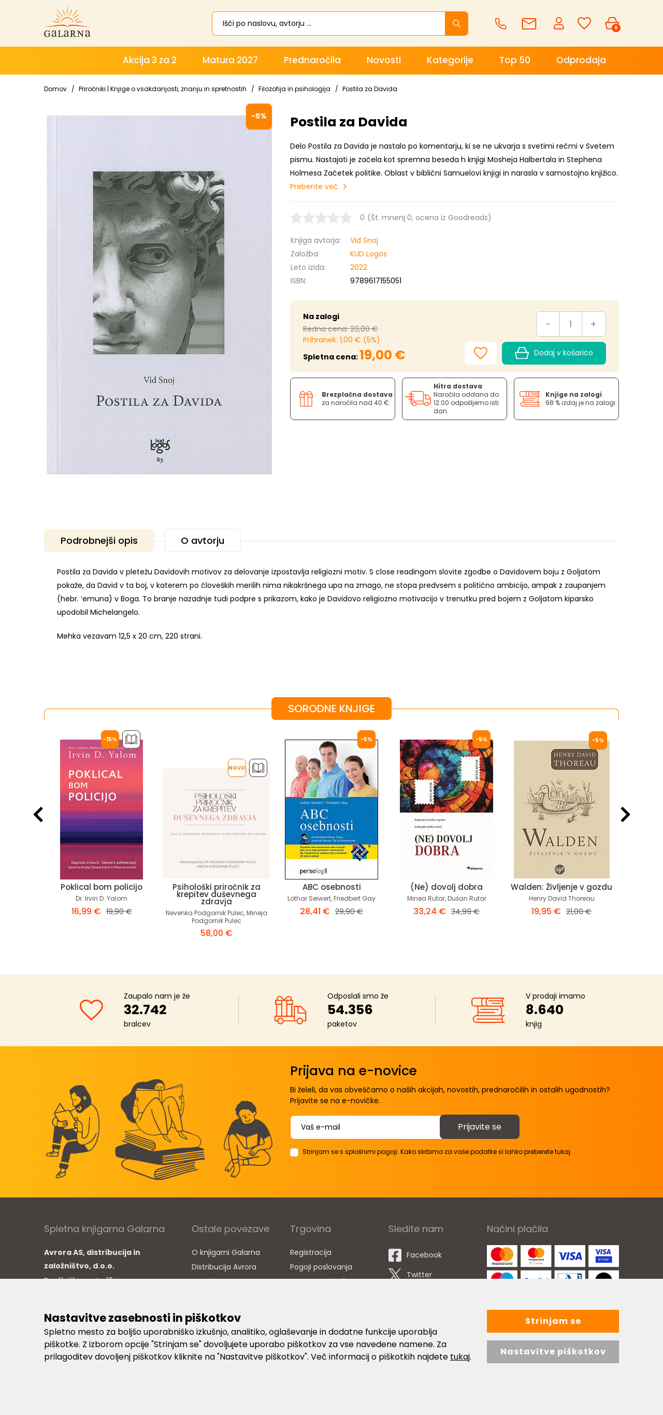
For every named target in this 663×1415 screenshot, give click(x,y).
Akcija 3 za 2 (150, 60)
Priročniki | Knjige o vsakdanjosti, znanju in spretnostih (163, 88)
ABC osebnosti (331, 887)
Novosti (384, 60)
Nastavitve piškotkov (553, 1352)
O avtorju (202, 540)
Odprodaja (581, 60)
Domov (55, 88)
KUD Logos (368, 254)
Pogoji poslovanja (321, 1267)
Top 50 (514, 60)
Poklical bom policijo (101, 887)
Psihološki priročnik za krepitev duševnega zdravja (216, 894)
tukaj (460, 1357)
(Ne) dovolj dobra (446, 887)
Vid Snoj (364, 240)
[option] (101, 839)
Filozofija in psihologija (294, 88)
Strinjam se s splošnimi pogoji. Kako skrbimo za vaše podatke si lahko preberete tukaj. (437, 1151)
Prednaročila (312, 60)
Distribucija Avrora (224, 1267)
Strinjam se (553, 1321)
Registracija (311, 1252)
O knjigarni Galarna (226, 1252)
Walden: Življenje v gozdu (561, 887)
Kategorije (450, 60)
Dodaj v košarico (554, 353)
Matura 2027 (230, 60)
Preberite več (314, 186)
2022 (358, 267)
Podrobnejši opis (99, 540)
